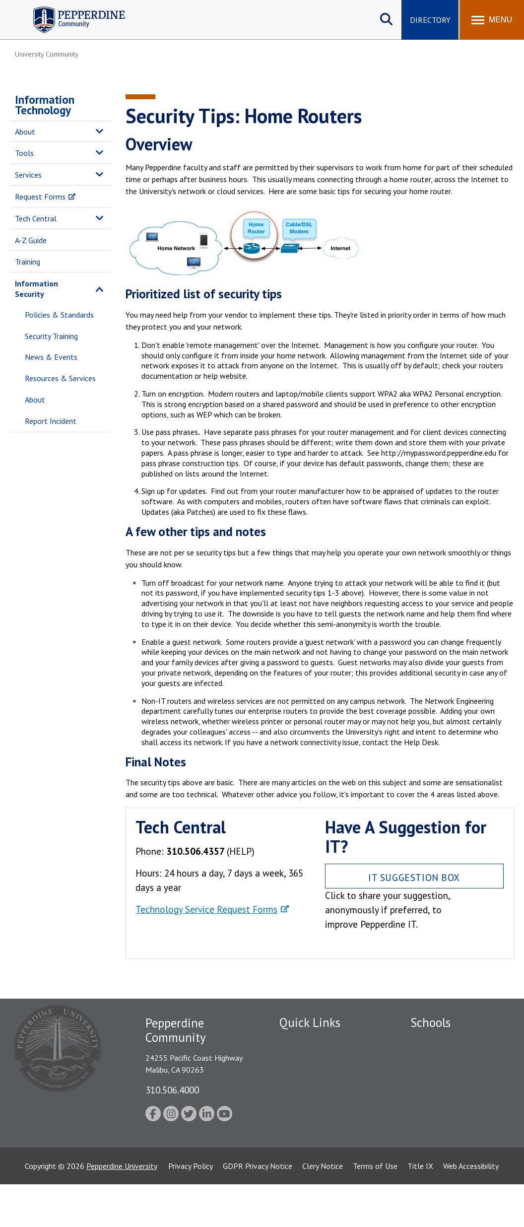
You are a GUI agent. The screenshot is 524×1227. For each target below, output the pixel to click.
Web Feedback (303, 1145)
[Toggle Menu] (491, 20)
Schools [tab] (430, 1022)
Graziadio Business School (453, 1076)
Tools (24, 153)
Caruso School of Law (447, 1058)
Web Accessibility (471, 1209)
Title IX (420, 1209)
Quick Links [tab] (309, 1022)
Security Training (51, 336)
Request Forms (40, 197)
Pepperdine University (121, 1209)
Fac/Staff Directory (312, 1041)
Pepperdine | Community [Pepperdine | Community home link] (71, 9)
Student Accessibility (313, 1110)
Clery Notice (322, 1209)
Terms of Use (375, 1209)
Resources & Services (60, 378)
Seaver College (435, 1041)
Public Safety (301, 1058)
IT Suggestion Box (414, 877)
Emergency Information (318, 1076)
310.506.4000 (172, 1090)
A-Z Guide (31, 240)
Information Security (36, 288)
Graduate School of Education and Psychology (453, 1108)
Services (28, 175)
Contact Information (314, 1128)
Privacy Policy (190, 1209)
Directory (430, 20)
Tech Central (36, 218)
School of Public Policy (448, 1141)
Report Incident (50, 421)
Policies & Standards (59, 315)
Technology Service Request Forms (206, 909)
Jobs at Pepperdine (310, 1093)
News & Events (51, 357)
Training (27, 262)
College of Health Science (453, 1158)
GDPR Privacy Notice (257, 1209)
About (25, 131)
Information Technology (44, 104)
